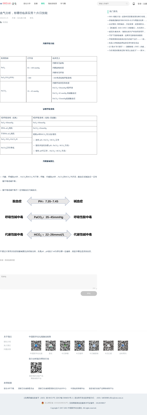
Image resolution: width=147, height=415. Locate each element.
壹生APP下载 (9, 388)
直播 (36, 4)
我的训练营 (52, 4)
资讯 (43, 4)
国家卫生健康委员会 (26, 388)
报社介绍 (7, 342)
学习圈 (63, 4)
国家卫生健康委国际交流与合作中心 (52, 388)
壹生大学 (27, 4)
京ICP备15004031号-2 (64, 398)
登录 (139, 4)
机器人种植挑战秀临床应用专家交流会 (124, 43)
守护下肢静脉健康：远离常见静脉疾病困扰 (125, 35)
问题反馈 (7, 349)
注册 (145, 4)
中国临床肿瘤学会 (78, 388)
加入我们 (7, 345)
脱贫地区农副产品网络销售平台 (101, 388)
